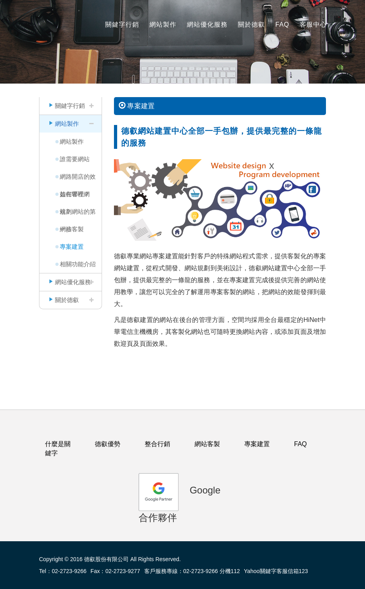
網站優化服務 (207, 24)
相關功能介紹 (78, 264)
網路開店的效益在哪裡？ (78, 179)
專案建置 (72, 246)
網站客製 (72, 229)
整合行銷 (157, 444)
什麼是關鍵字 (58, 448)
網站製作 (163, 24)
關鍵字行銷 (122, 24)
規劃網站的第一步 (78, 214)
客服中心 (313, 24)
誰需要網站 (75, 159)
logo (55, 20)
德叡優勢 (107, 444)
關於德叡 (251, 24)
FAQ (282, 24)
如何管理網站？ (75, 197)
